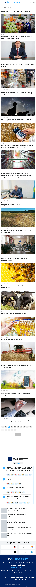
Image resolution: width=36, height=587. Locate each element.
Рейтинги (22, 546)
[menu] (2, 3)
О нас (4, 544)
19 (12, 427)
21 (18, 427)
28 (8, 430)
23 (24, 427)
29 (12, 430)
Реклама (19, 544)
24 (27, 427)
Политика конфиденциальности (18, 579)
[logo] (16, 3)
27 (5, 430)
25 (30, 427)
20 (15, 427)
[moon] (30, 3)
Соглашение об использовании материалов (18, 571)
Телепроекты (29, 544)
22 (21, 427)
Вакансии (14, 546)
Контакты (11, 544)
